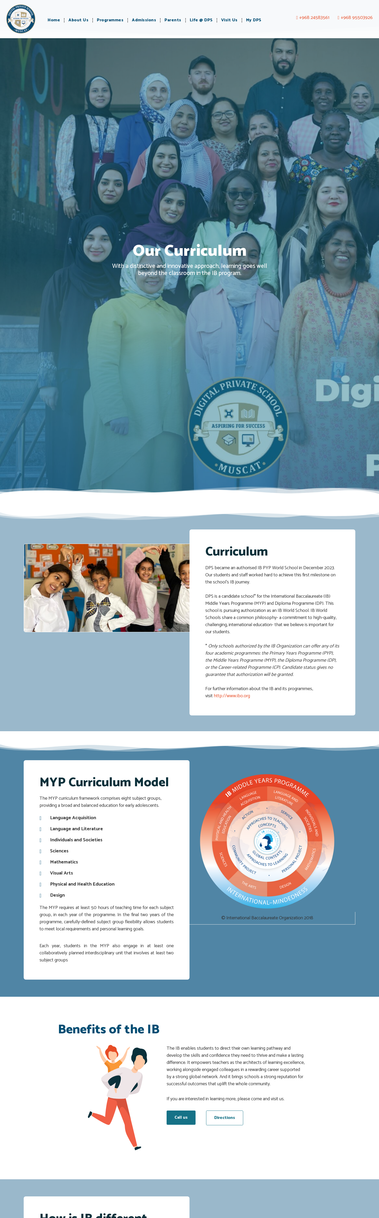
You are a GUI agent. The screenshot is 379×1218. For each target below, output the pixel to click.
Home (54, 20)
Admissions (144, 20)
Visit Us (229, 20)
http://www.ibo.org (232, 696)
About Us (78, 20)
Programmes (110, 20)
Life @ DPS (201, 20)
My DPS (253, 20)
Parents (172, 20)
